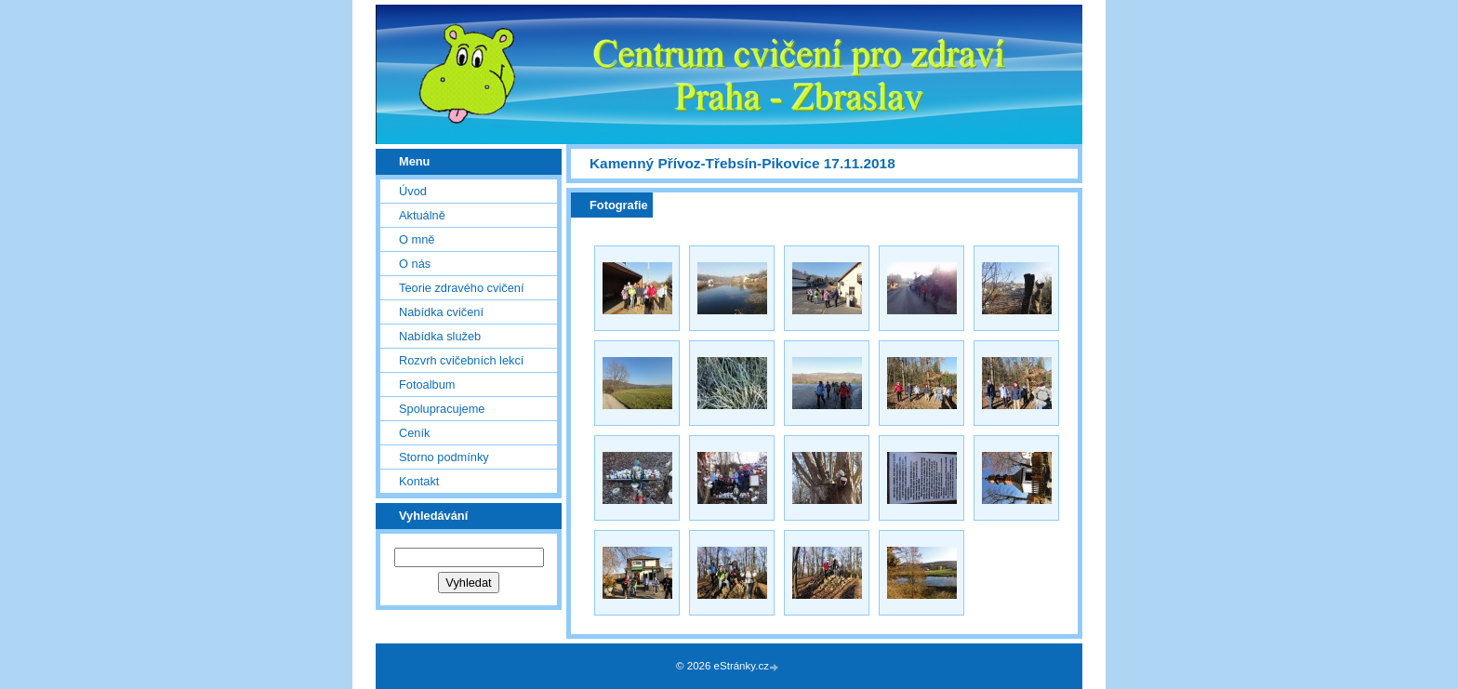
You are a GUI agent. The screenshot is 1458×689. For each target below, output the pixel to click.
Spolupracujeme (441, 409)
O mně (416, 239)
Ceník (414, 433)
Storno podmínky (444, 457)
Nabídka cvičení (441, 312)
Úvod (413, 191)
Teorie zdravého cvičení (461, 288)
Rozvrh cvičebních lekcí (461, 360)
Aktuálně (422, 215)
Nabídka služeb (440, 336)
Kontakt (419, 481)
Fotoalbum (427, 384)
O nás (415, 264)
